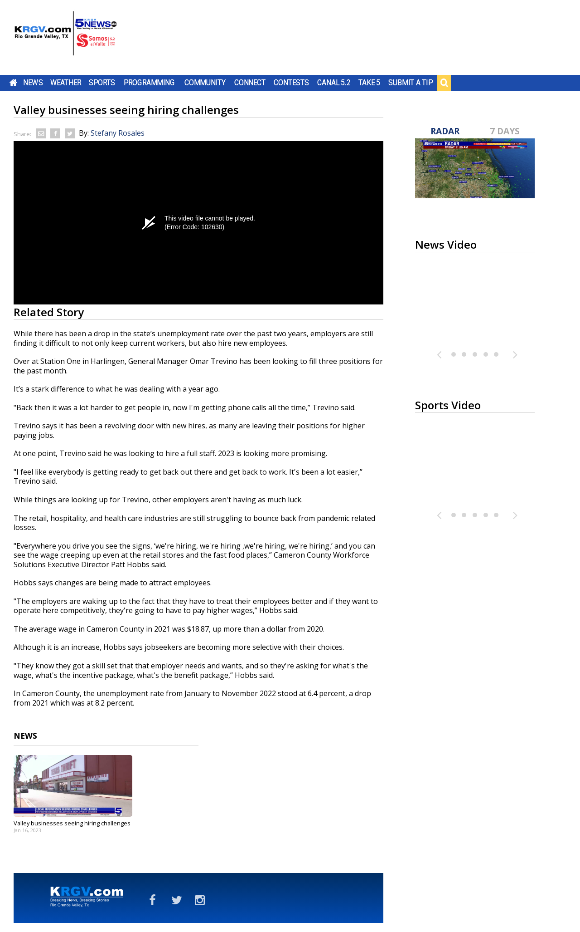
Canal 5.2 (334, 82)
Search (444, 82)
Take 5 (369, 82)
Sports (102, 82)
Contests (291, 82)
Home (13, 82)
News (33, 82)
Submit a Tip (410, 82)
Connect (250, 82)
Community (205, 82)
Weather (65, 82)
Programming (149, 82)
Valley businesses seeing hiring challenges (72, 823)
